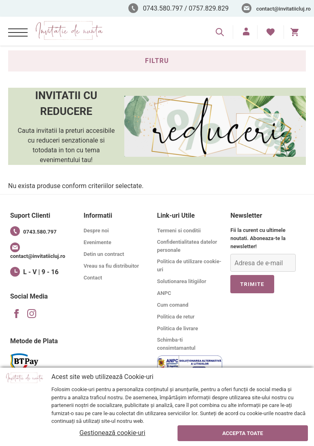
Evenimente (97, 242)
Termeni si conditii (179, 230)
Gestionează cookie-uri (112, 433)
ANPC (164, 293)
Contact (93, 278)
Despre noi (96, 230)
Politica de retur (176, 317)
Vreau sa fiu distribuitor (111, 266)
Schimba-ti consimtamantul (176, 344)
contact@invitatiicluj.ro (283, 9)
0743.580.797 (33, 231)
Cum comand (172, 305)
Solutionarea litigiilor (181, 281)
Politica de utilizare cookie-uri (189, 265)
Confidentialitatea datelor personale (187, 246)
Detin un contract (104, 254)
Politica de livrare (177, 328)
